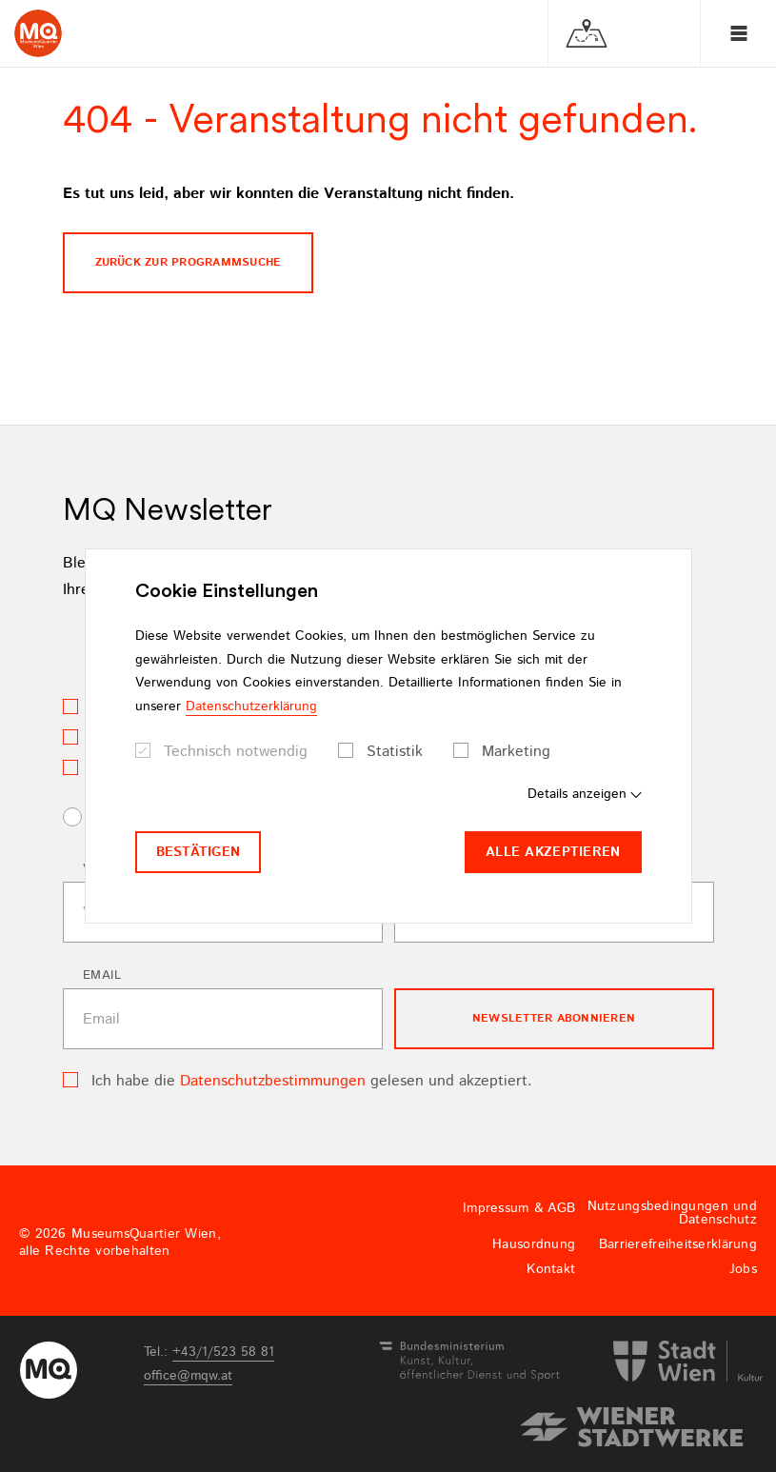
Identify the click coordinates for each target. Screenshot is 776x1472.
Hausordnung (533, 1244)
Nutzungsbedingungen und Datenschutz (672, 1213)
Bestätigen (198, 852)
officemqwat (188, 1375)
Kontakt (551, 1269)
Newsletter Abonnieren (553, 1018)
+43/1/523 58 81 (223, 1352)
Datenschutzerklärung (251, 706)
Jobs (743, 1269)
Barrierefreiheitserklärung (678, 1244)
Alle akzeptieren (553, 852)
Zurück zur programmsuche (188, 262)
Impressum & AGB (519, 1208)
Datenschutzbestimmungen (273, 1081)
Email (102, 975)
